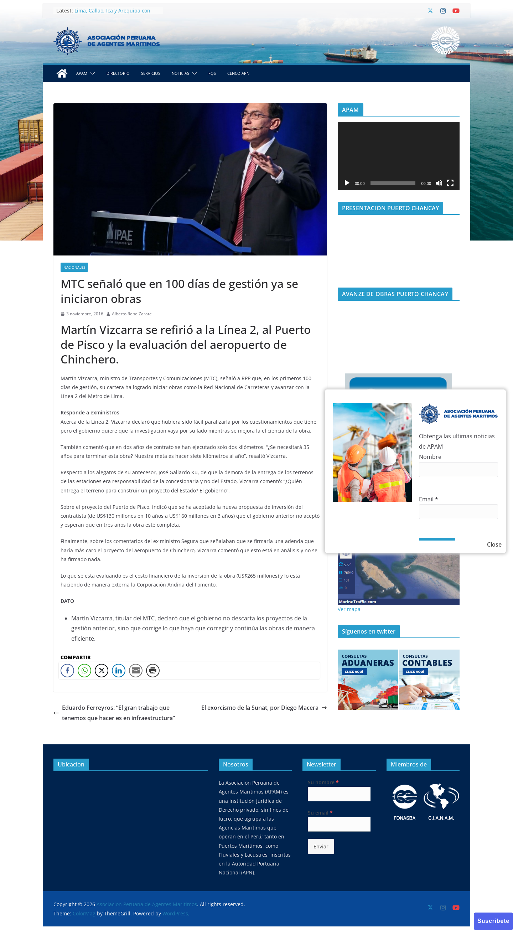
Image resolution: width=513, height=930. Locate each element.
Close (494, 544)
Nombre (430, 457)
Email (428, 499)
